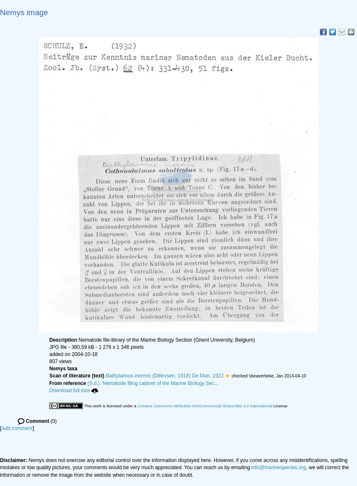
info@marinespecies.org (278, 467)
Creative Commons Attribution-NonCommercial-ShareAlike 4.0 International (204, 406)
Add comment (16, 428)
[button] (228, 376)
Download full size (73, 390)
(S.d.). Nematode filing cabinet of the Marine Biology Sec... (153, 383)
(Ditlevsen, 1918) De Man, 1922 (165, 376)
